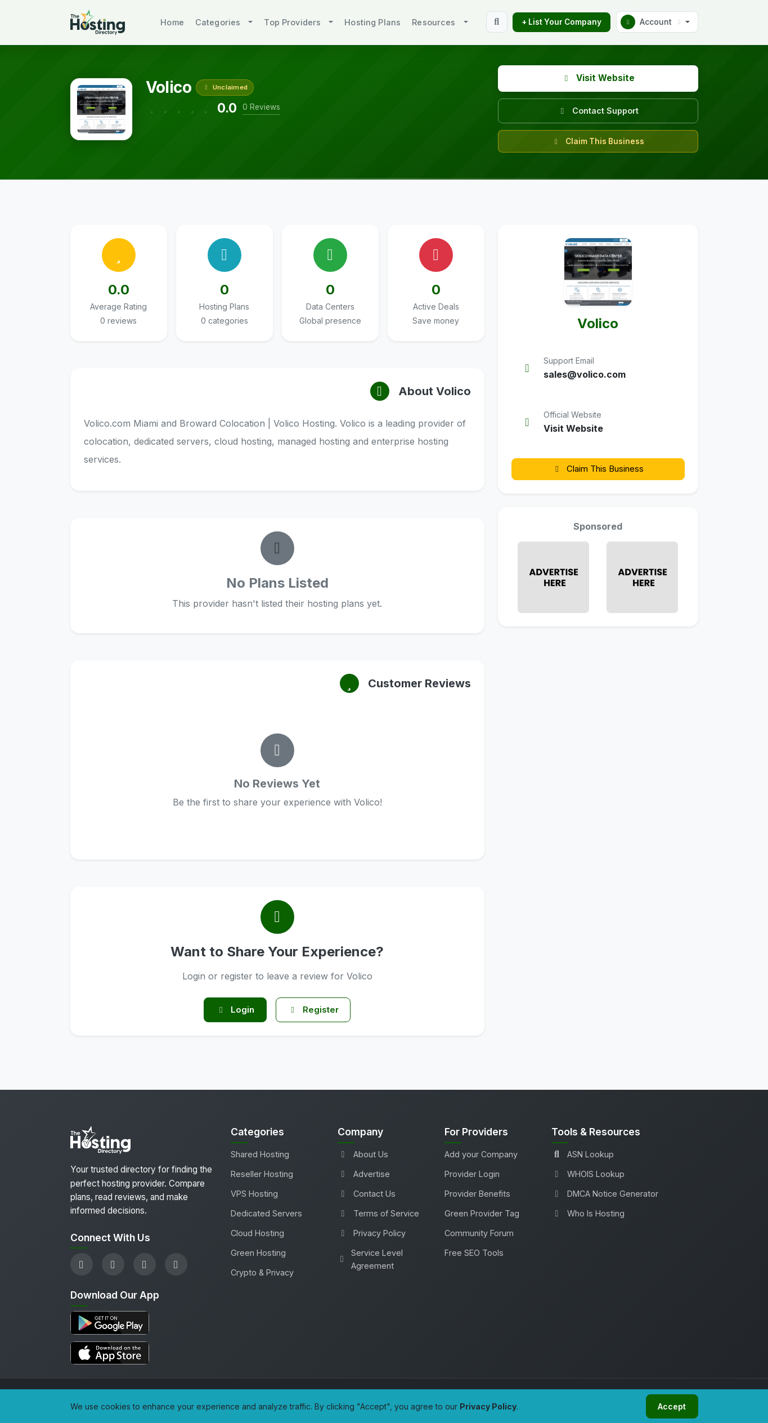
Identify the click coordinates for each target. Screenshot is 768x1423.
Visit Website (598, 78)
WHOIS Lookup (588, 1177)
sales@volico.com (585, 374)
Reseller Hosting (262, 1177)
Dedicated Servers (266, 1216)
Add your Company (481, 1157)
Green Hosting (258, 1256)
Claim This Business (597, 141)
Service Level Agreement (370, 1262)
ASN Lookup (582, 1157)
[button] (657, 22)
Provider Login (472, 1177)
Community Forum (479, 1236)
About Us (363, 1157)
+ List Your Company (561, 21)
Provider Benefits (477, 1196)
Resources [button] (433, 22)
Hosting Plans (372, 22)
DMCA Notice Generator (604, 1196)
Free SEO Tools (474, 1256)
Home (172, 22)
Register (315, 1011)
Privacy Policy (372, 1236)
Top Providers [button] (292, 22)
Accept (670, 1405)
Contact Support (598, 110)
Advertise (364, 1177)
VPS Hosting (254, 1196)
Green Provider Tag (481, 1216)
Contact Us (367, 1196)
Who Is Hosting (588, 1216)
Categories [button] (217, 22)
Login (232, 1011)
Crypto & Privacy (262, 1276)
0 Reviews (261, 106)
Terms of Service (378, 1216)
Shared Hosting (260, 1157)
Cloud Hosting (257, 1236)
